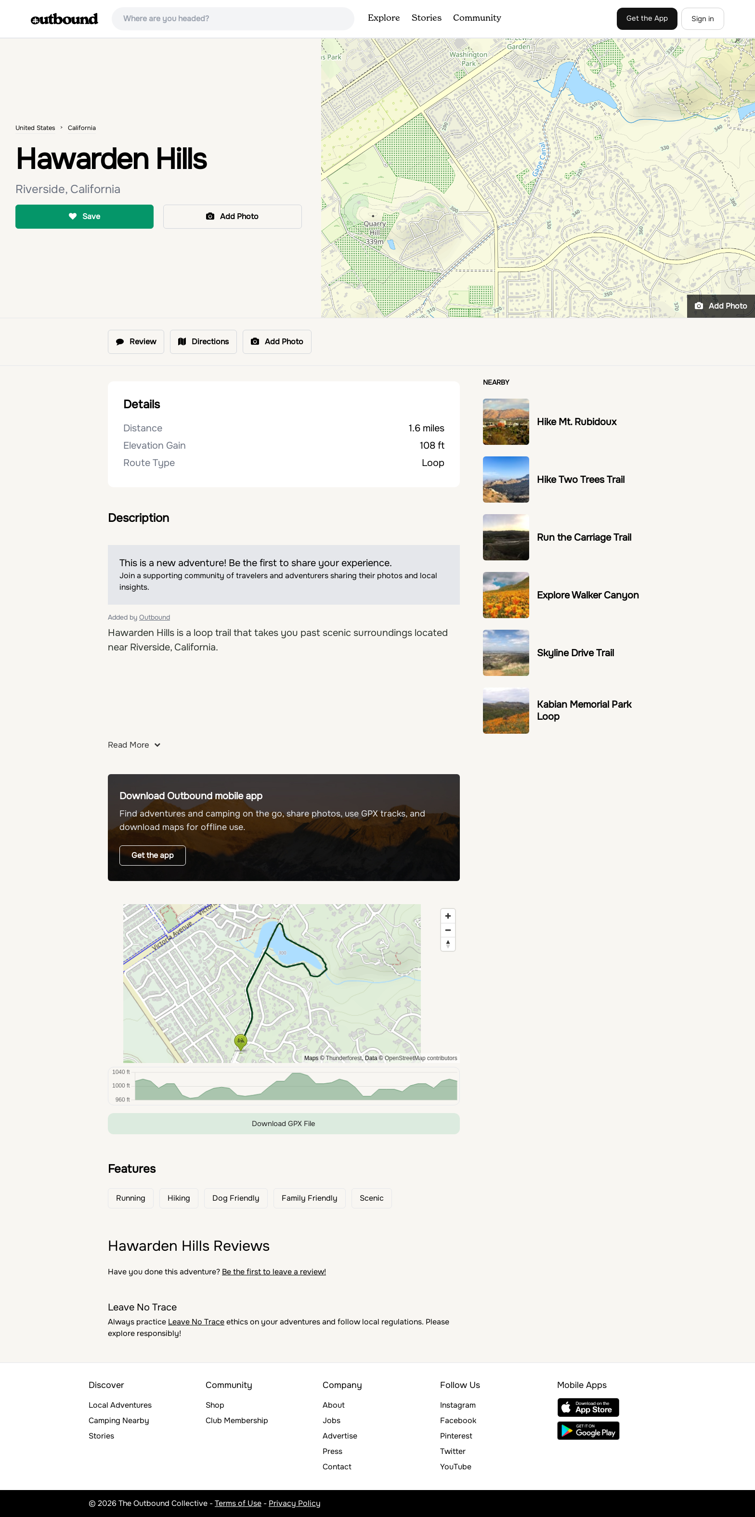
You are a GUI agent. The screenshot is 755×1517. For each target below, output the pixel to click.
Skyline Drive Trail (575, 653)
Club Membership (237, 1420)
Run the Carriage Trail (584, 538)
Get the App (647, 18)
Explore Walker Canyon (588, 595)
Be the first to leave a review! (274, 1272)
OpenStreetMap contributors (421, 1058)
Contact (337, 1467)
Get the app (152, 855)
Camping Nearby (119, 1420)
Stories (427, 18)
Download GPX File (283, 1123)
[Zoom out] (448, 930)
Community (477, 18)
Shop (215, 1405)
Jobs (331, 1420)
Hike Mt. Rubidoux (576, 422)
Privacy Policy (295, 1503)
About (334, 1405)
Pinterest (456, 1436)
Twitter (453, 1451)
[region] (284, 983)
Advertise (340, 1436)
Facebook (458, 1420)
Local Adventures (120, 1405)
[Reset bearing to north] (448, 944)
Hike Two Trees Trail (581, 480)
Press (332, 1451)
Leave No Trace (196, 1322)
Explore (384, 18)
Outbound (154, 617)
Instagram (458, 1405)
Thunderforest (344, 1058)
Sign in (702, 19)
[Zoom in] (448, 916)
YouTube (455, 1467)
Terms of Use (238, 1503)
